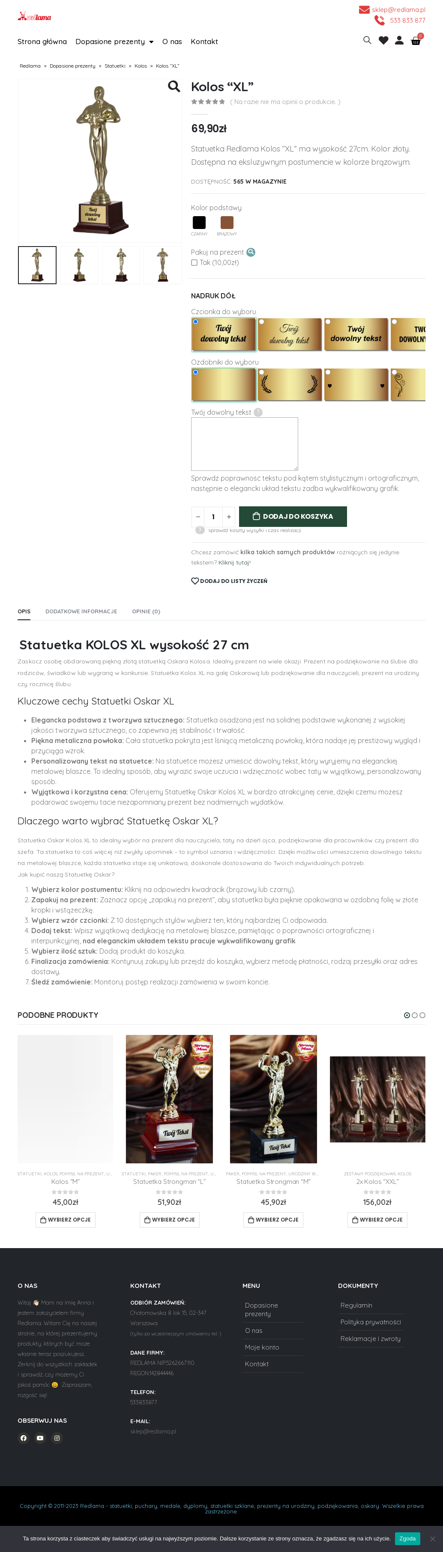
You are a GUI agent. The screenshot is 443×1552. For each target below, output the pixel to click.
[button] (407, 1015)
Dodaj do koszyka (298, 516)
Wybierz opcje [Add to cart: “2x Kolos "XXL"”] (381, 1219)
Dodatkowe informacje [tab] (81, 611)
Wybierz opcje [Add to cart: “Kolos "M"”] (69, 1219)
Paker (155, 1174)
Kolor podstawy (216, 207)
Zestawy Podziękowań (369, 1174)
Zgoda (407, 1538)
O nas (172, 41)
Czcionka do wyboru (223, 311)
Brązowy (227, 226)
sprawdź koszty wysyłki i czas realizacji (254, 530)
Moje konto (262, 1347)
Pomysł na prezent (82, 1174)
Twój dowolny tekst (227, 412)
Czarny (199, 226)
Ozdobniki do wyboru (225, 362)
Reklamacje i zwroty (371, 1339)
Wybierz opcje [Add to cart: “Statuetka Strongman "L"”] (173, 1219)
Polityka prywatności (371, 1322)
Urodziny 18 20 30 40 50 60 (316, 1174)
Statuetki (115, 65)
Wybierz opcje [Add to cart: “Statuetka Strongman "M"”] (277, 1219)
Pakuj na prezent (223, 252)
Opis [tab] (24, 611)
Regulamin (356, 1305)
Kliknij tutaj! (235, 562)
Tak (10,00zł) (215, 262)
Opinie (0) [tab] (146, 611)
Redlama (30, 65)
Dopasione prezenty (114, 41)
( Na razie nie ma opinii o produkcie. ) (285, 102)
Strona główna (42, 41)
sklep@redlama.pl (153, 1431)
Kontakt (204, 41)
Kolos (141, 65)
